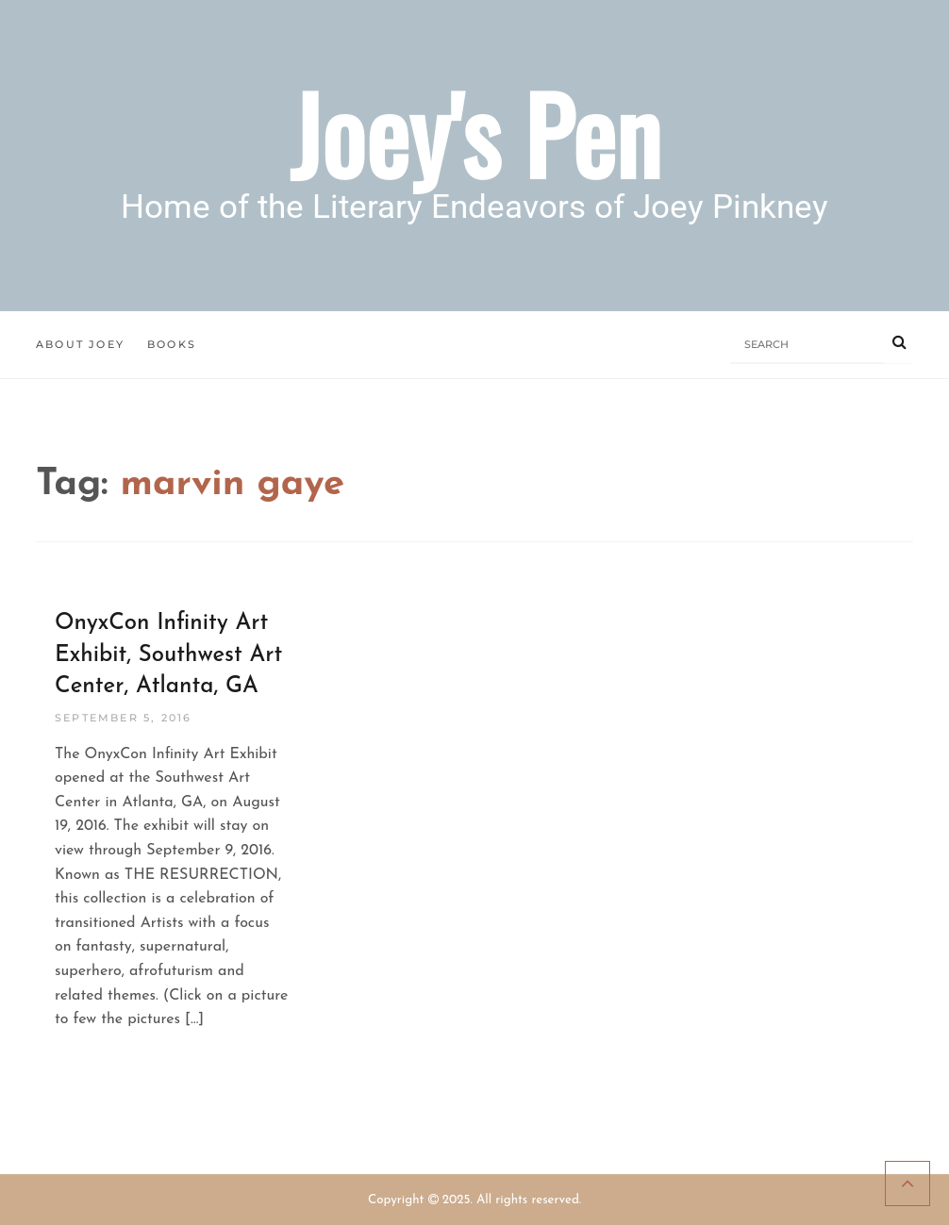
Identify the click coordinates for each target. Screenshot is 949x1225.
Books (171, 344)
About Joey (80, 344)
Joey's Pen (475, 132)
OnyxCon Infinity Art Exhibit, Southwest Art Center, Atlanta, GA (168, 655)
